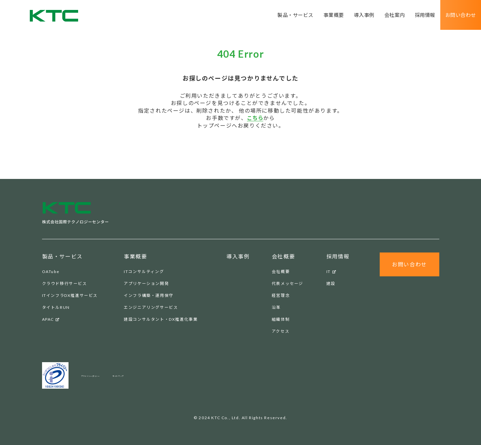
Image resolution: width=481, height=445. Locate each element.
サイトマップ (152, 375)
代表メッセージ (287, 283)
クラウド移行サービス (64, 283)
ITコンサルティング (144, 271)
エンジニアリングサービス (151, 307)
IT (331, 271)
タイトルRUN (56, 307)
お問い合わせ (459, 15)
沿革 (276, 307)
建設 (330, 283)
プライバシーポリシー (103, 375)
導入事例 (358, 15)
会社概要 (281, 271)
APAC (51, 319)
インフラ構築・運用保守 (148, 295)
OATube (51, 271)
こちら (255, 118)
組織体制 (281, 319)
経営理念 (281, 295)
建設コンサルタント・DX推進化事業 (161, 319)
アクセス (280, 331)
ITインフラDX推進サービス (70, 295)
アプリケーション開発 (146, 283)
